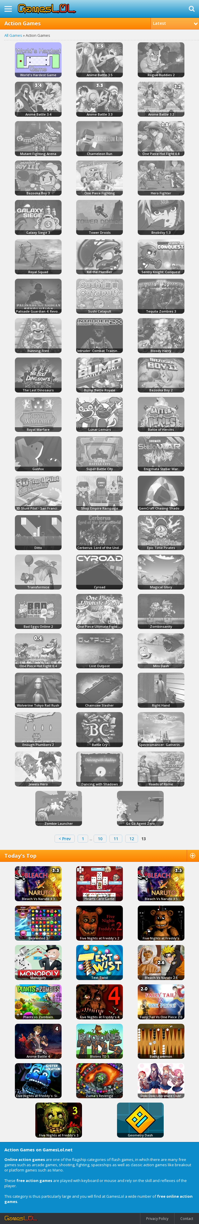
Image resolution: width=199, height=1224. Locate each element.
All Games (13, 35)
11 (116, 838)
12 (131, 838)
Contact (186, 1218)
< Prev (65, 838)
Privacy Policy (157, 1218)
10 (100, 838)
